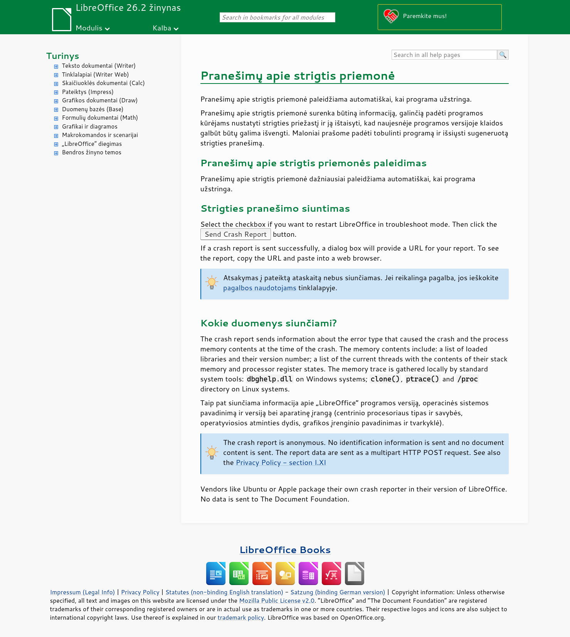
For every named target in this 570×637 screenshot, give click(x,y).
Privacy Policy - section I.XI (281, 462)
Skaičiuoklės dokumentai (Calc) (103, 83)
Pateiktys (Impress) (88, 92)
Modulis (88, 27)
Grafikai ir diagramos (90, 126)
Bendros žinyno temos (92, 152)
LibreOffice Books (285, 549)
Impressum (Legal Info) (82, 592)
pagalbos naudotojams (259, 288)
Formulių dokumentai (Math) (100, 118)
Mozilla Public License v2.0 (276, 600)
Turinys (62, 56)
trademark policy (241, 617)
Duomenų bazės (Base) (93, 109)
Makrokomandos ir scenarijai (100, 135)
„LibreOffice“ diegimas (92, 144)
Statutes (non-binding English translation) (224, 592)
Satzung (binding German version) (337, 592)
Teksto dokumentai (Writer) (99, 66)
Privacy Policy (140, 592)
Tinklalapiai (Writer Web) (95, 74)
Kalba (161, 27)
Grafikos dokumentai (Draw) (100, 100)
